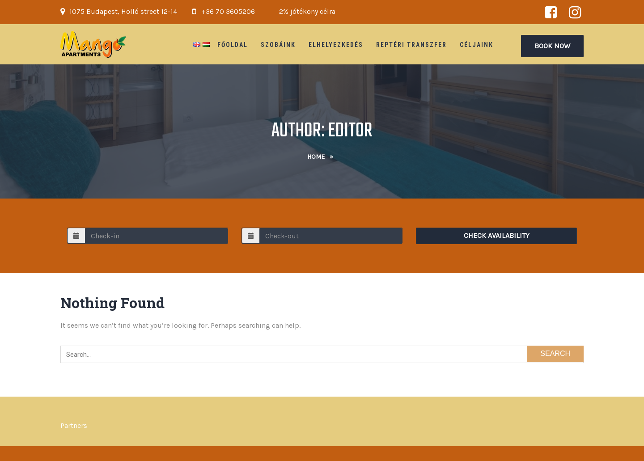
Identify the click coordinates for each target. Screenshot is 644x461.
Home (316, 157)
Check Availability (497, 235)
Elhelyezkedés (336, 44)
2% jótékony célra (307, 11)
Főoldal (232, 44)
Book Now (552, 46)
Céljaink (476, 44)
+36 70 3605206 (228, 11)
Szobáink (278, 44)
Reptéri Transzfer (411, 44)
